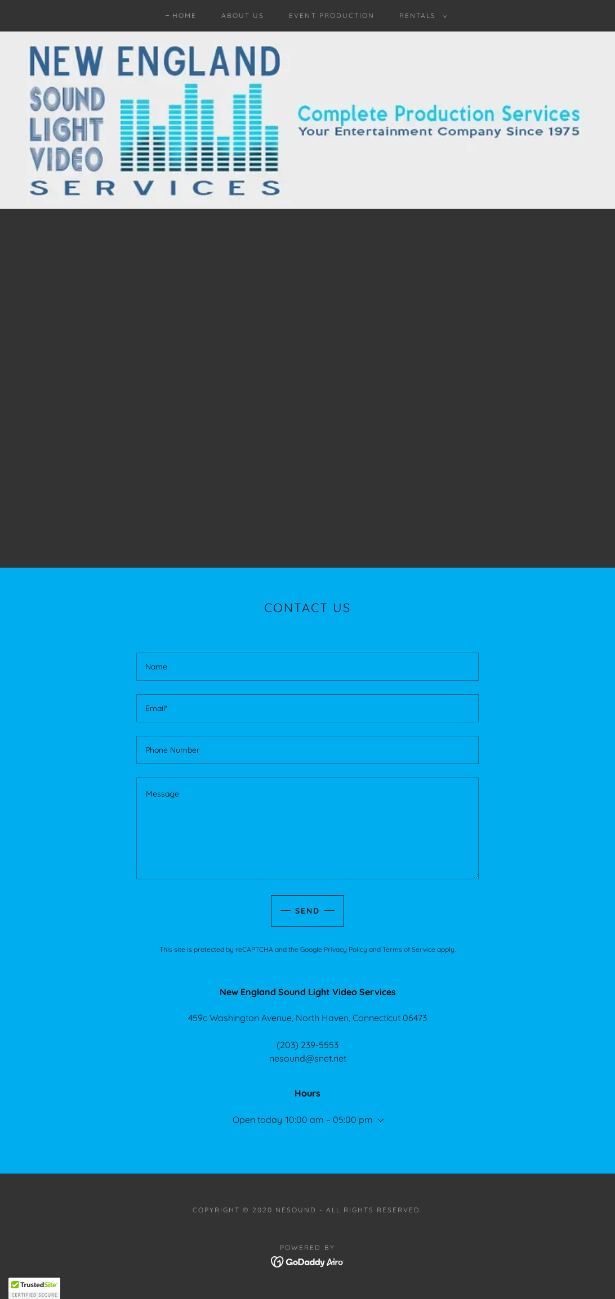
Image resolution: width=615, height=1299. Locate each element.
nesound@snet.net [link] (307, 1058)
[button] (421, 16)
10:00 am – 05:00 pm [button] (329, 1119)
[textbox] (307, 667)
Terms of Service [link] (408, 949)
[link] (308, 1260)
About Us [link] (242, 15)
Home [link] (184, 15)
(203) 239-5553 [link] (307, 1044)
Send (307, 911)
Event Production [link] (331, 15)
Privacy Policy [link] (345, 949)
